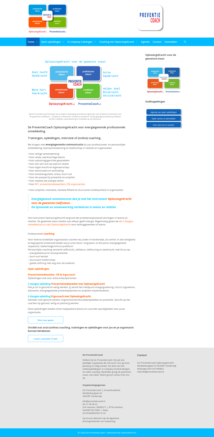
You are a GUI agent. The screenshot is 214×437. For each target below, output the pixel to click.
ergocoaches (79, 184)
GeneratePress (128, 432)
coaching (48, 233)
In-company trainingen (83, 42)
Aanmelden (171, 41)
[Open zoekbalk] (185, 42)
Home (34, 42)
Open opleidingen (53, 42)
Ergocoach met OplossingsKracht (71, 296)
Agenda (145, 41)
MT (37, 184)
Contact (157, 41)
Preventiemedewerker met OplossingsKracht (78, 283)
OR (68, 184)
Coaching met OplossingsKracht (119, 42)
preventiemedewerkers (53, 184)
